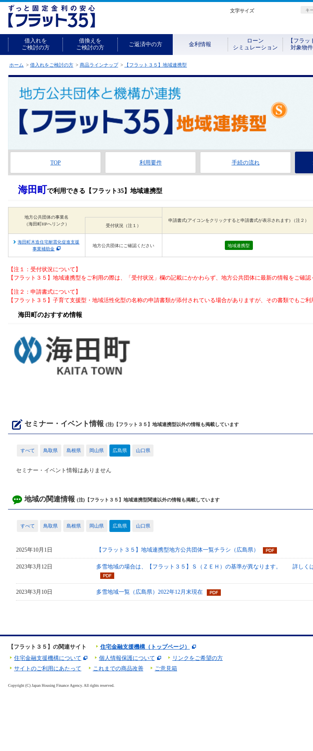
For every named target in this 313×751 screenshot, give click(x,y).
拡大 (282, 11)
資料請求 (249, 25)
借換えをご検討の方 (90, 44)
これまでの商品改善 (118, 669)
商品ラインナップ (99, 65)
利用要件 (150, 163)
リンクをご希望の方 (197, 658)
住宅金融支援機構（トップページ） (145, 647)
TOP (55, 163)
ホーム (16, 65)
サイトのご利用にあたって (47, 669)
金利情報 (200, 44)
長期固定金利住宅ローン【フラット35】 (51, 16)
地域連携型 (239, 245)
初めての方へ (199, 25)
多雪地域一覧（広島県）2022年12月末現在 (149, 592)
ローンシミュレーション (255, 44)
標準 (266, 11)
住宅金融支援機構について (47, 658)
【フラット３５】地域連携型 (155, 65)
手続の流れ (246, 163)
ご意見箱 (166, 669)
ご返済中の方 (145, 44)
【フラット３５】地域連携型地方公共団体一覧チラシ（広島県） (177, 550)
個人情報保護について (127, 658)
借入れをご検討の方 (36, 44)
